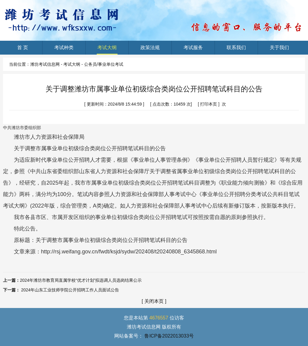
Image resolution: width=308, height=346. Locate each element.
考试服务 (193, 50)
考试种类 (64, 50)
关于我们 (279, 50)
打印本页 (208, 104)
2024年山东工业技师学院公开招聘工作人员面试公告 (70, 289)
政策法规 (150, 50)
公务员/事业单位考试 (103, 64)
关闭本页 (154, 301)
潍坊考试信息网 (45, 64)
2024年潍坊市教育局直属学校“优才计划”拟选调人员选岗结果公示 (81, 280)
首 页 (22, 50)
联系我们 (236, 50)
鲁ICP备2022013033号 (169, 335)
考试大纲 (107, 50)
